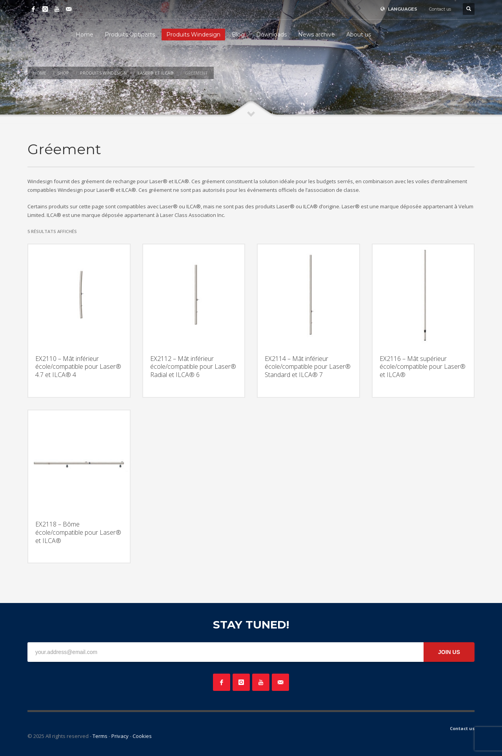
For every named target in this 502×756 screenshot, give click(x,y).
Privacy (120, 736)
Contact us (440, 9)
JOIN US (449, 652)
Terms (100, 736)
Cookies (142, 736)
